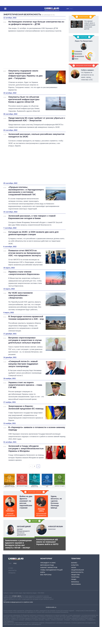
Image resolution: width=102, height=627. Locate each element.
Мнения (34, 521)
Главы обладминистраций (51, 570)
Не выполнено (79, 56)
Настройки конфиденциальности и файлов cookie (18, 602)
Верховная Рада (47, 565)
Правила (11, 573)
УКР (67, 8)
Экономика (76, 584)
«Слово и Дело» (17, 596)
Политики (83, 37)
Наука (73, 567)
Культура (75, 565)
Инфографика (83, 17)
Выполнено (78, 54)
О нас (10, 568)
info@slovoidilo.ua (51, 607)
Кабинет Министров (48, 567)
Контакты (12, 570)
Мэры (42, 572)
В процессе (78, 51)
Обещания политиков (84, 65)
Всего (76, 58)
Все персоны (45, 574)
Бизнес (74, 563)
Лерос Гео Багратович (83, 41)
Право (73, 579)
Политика (75, 577)
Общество (75, 574)
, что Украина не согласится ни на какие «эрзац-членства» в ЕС (87, 74)
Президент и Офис (48, 563)
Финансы (75, 582)
